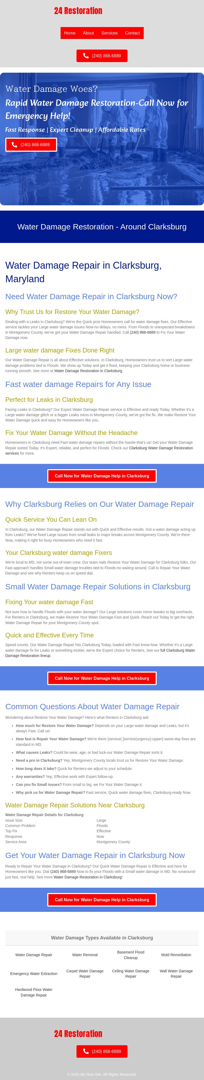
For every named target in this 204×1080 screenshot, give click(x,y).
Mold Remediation (176, 955)
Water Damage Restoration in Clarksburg (88, 371)
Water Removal (85, 955)
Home (70, 33)
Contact (132, 33)
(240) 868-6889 (143, 332)
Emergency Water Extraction (33, 974)
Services (109, 33)
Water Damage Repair (33, 955)
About (88, 33)
